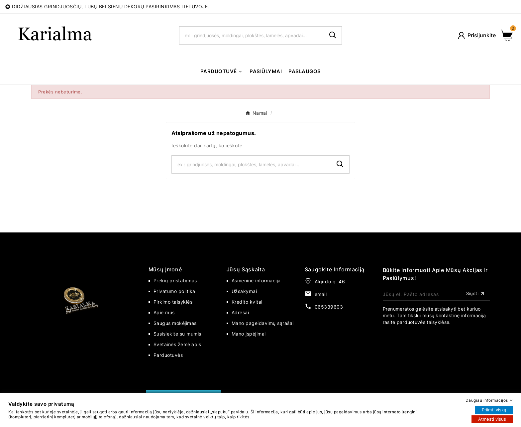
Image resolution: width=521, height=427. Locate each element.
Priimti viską (494, 409)
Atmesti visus (492, 419)
